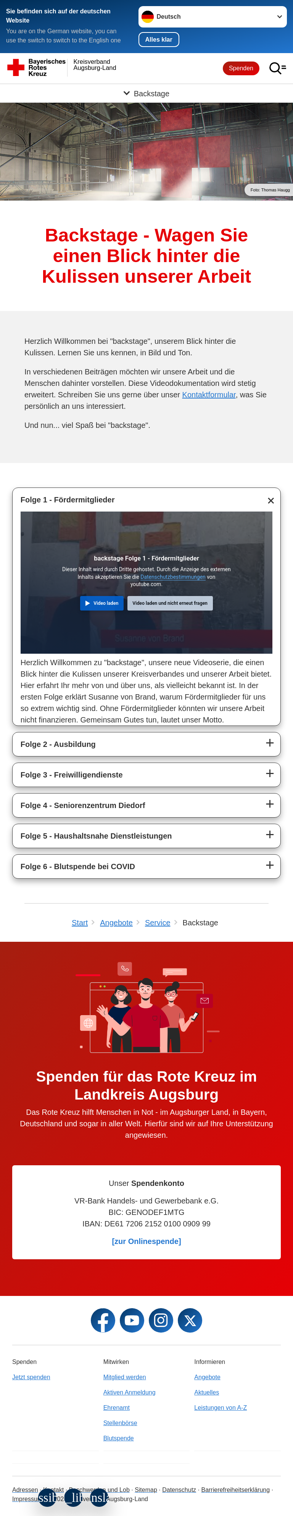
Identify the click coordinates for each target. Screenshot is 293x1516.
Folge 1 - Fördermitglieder (68, 500)
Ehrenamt (116, 1407)
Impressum (27, 1499)
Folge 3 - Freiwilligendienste (72, 775)
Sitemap (146, 1490)
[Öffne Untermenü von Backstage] (146, 93)
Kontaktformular (209, 394)
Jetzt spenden (31, 1377)
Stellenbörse (120, 1423)
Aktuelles (206, 1392)
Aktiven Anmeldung (129, 1392)
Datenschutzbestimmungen (172, 577)
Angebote (207, 1377)
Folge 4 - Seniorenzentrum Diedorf (83, 805)
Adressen (25, 1490)
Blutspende (118, 1438)
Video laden (105, 603)
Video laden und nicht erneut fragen (170, 603)
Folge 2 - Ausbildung (58, 744)
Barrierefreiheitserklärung (235, 1490)
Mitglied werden (124, 1377)
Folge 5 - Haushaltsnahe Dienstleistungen (96, 836)
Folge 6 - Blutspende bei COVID (78, 866)
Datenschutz (179, 1490)
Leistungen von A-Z (220, 1407)
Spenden (241, 68)
